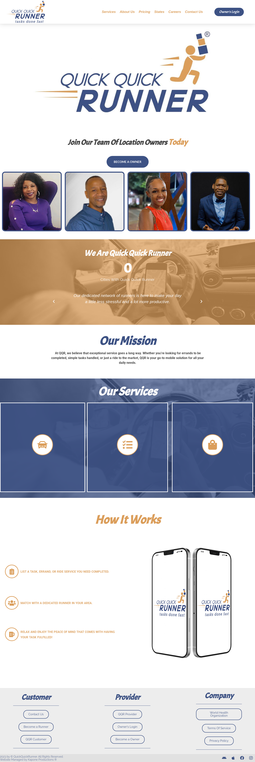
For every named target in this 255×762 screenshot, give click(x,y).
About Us (127, 12)
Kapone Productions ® (42, 759)
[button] (54, 302)
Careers (174, 12)
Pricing (144, 12)
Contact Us (194, 12)
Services (109, 12)
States (159, 12)
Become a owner (127, 161)
